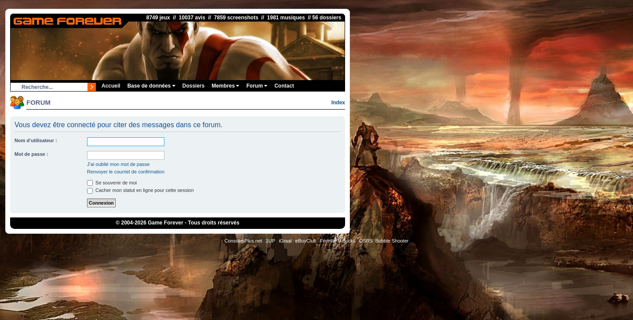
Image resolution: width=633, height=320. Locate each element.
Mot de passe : (31, 154)
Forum (256, 86)
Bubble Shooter (392, 240)
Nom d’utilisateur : (36, 140)
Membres (225, 86)
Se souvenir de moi (112, 182)
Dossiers (193, 86)
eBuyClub (305, 240)
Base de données (151, 86)
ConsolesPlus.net (243, 240)
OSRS (366, 240)
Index (338, 102)
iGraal (285, 240)
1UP (270, 240)
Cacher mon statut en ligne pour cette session (140, 190)
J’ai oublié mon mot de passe (118, 164)
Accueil (111, 86)
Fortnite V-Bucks (338, 240)
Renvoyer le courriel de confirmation (125, 171)
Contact (284, 86)
